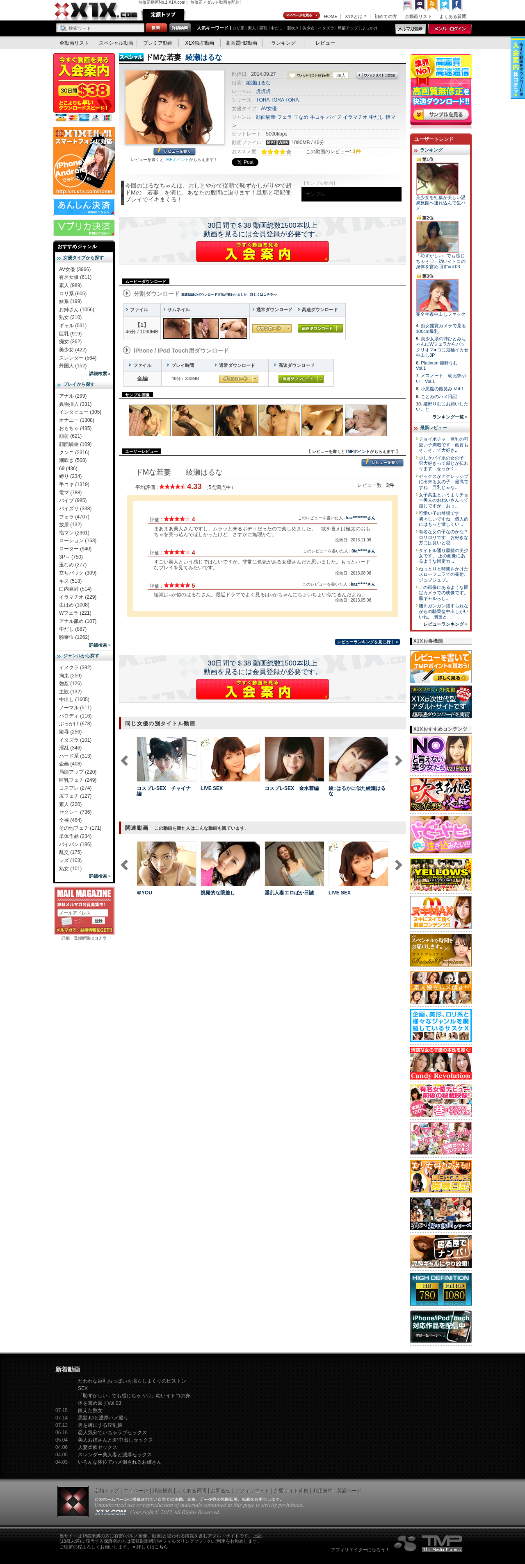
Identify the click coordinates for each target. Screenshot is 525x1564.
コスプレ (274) (75, 788)
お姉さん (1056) (76, 309)
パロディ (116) (75, 716)
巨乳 (263, 28)
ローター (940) (75, 549)
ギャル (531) (73, 325)
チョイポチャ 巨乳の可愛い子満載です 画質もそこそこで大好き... (443, 445)
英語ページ (349, 1491)
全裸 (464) (70, 820)
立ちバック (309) (77, 573)
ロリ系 (238, 28)
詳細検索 (162, 1491)
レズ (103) (70, 860)
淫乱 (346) (70, 748)
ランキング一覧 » (450, 416)
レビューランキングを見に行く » (367, 642)
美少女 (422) (73, 350)
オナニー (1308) (76, 420)
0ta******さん (363, 551)
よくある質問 (452, 16)
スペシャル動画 (116, 43)
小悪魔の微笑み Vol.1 (442, 388)
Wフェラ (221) (75, 613)
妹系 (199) (70, 301)
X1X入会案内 (84, 88)
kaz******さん (363, 584)
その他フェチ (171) (80, 828)
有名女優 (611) (75, 277)
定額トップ (163, 14)
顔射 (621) (70, 436)
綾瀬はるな (203, 57)
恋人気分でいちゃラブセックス (112, 1432)
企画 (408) (70, 764)
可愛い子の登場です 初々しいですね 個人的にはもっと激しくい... (443, 519)
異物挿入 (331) (75, 404)
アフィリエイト (252, 1491)
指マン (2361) (74, 533)
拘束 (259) (70, 676)
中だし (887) (73, 629)
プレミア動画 (158, 43)
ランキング (283, 43)
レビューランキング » (445, 624)
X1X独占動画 (199, 43)
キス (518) (70, 581)
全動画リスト (418, 16)
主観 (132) (70, 692)
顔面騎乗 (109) (75, 444)
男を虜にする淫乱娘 (100, 1425)
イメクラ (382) (75, 667)
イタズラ (326, 28)
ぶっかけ (369, 28)
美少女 (308, 28)
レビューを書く (174, 152)
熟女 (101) (70, 868)
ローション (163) (77, 540)
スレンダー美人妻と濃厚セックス (115, 1455)
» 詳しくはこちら (150, 1546)
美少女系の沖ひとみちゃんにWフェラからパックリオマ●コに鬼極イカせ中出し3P (442, 347)
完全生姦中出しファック (441, 314)
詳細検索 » (100, 373)
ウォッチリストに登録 (377, 76)
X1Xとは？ (356, 16)
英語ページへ (408, 5)
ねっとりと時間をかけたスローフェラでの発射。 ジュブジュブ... (443, 574)
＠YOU (144, 893)
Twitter (445, 5)
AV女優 (269, 108)
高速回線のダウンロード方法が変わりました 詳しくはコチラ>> (229, 295)
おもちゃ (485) (75, 428)
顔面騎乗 (266, 117)
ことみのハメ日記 (439, 396)
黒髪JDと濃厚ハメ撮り (103, 1418)
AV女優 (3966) (75, 269)
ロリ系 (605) (73, 294)
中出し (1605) (74, 699)
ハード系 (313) (75, 756)
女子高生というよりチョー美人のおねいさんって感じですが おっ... (443, 500)
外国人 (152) (73, 366)
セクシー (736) (75, 812)
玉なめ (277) (73, 565)
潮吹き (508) (73, 460)
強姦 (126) (70, 683)
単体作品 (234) (75, 836)
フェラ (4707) (74, 517)
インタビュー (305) (80, 412)
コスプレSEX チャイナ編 (164, 791)
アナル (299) (73, 396)
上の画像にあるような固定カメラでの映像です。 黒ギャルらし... (443, 593)
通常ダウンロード (272, 328)
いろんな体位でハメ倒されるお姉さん (120, 1462)
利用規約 (323, 1491)
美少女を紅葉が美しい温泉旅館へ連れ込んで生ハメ (441, 203)
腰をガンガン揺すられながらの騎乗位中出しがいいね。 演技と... (443, 611)
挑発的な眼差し (218, 893)
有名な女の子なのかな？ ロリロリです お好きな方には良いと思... (446, 537)
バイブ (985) (73, 500)
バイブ (333, 117)
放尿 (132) (70, 524)
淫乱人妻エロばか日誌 (289, 893)
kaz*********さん (360, 518)
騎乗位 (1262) (74, 637)
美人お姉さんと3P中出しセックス (115, 1440)
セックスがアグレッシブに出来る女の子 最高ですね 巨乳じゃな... (443, 482)
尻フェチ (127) (75, 796)
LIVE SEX (212, 788)
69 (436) (68, 468)
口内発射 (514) (75, 589)
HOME (331, 16)
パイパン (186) (75, 844)
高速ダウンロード (320, 328)
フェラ (284, 117)
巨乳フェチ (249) (77, 780)
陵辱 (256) (70, 732)
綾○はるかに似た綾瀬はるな (357, 791)
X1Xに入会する (262, 251)
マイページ (301, 15)
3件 (356, 151)
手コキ (317, 117)
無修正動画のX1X (96, 11)
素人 (252, 28)
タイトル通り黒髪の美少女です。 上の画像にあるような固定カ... (443, 556)
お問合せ (221, 1491)
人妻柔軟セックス (97, 1447)
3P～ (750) (71, 557)
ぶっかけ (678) (75, 724)
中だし (277, 28)
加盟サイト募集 (291, 1491)
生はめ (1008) (74, 605)
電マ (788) (70, 493)
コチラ (100, 938)
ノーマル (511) (75, 708)
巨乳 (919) (70, 334)
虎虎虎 (263, 91)
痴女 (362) (70, 341)
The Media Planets (428, 1543)
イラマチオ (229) (77, 597)
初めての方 (385, 16)
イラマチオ (355, 117)
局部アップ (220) (77, 772)
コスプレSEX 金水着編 (292, 788)
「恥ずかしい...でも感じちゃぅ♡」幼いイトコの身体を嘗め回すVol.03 (441, 261)
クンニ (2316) (74, 452)
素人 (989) (70, 285)
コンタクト (420, 5)
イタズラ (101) (75, 740)
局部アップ (348, 28)
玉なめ (301, 117)
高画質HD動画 (241, 43)
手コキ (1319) (74, 484)
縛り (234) (70, 476)
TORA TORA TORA (277, 100)
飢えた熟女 (90, 1410)
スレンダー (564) (77, 358)
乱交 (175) (70, 852)
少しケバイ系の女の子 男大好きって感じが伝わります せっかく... (443, 463)
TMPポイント (176, 159)
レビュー (325, 43)
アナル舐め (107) (77, 621)
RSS (433, 5)
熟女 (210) (70, 317)
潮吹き (293, 28)
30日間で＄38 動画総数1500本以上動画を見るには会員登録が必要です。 (262, 230)
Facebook (457, 5)
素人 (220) (70, 804)
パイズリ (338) (75, 509)
